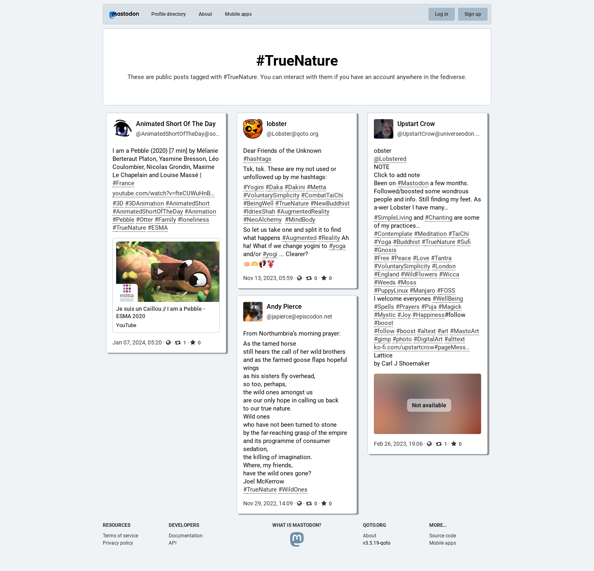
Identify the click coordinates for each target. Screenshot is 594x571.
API (172, 543)
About (205, 14)
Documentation (186, 536)
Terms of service (120, 536)
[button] (166, 285)
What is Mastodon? (296, 525)
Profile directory (168, 14)
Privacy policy (118, 543)
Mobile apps (238, 14)
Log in (441, 14)
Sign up (473, 14)
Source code (442, 536)
